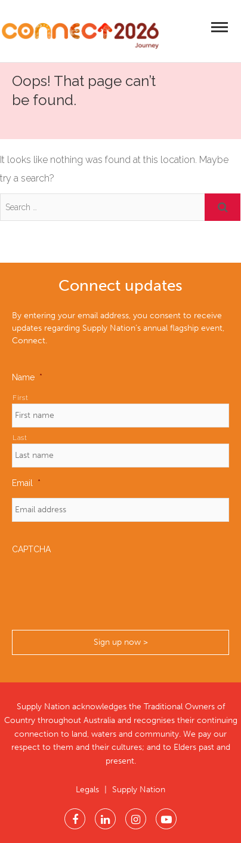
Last (20, 437)
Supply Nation (138, 789)
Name (27, 377)
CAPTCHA (31, 549)
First (20, 397)
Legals (87, 789)
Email (26, 483)
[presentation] (102, 587)
